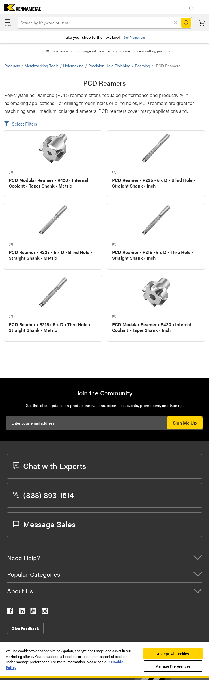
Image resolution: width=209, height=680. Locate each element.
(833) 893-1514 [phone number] (43, 494)
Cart (201, 23)
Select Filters (24, 123)
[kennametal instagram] (45, 612)
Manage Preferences (173, 666)
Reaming (142, 65)
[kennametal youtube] (33, 612)
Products (12, 65)
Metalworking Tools (42, 65)
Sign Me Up (185, 422)
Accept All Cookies (173, 653)
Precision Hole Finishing (109, 65)
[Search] (186, 23)
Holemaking (73, 65)
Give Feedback (25, 628)
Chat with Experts (49, 465)
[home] (20, 9)
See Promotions (134, 37)
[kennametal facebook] (10, 612)
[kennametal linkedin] (22, 612)
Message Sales (44, 524)
